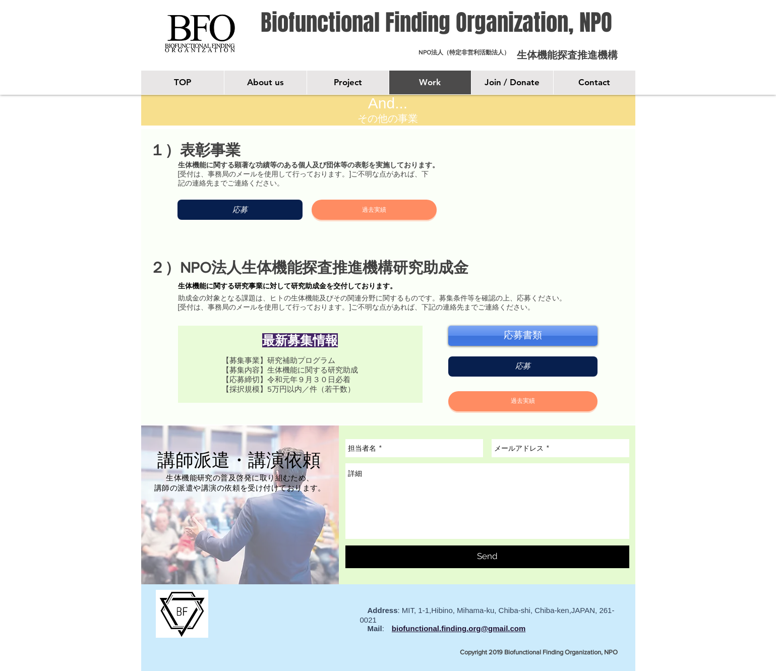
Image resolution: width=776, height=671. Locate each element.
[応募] (240, 210)
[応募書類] (523, 336)
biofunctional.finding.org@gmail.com (458, 628)
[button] (374, 210)
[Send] (487, 556)
